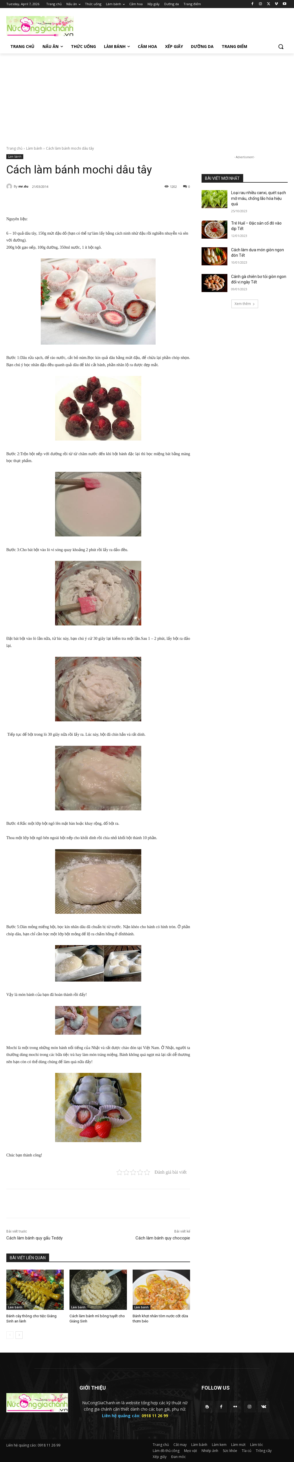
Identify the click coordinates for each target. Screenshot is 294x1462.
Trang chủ (14, 148)
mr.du (23, 186)
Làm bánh (34, 148)
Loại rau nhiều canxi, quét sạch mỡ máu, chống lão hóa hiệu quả (258, 198)
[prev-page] (9, 1335)
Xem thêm (245, 303)
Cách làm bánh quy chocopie (163, 1238)
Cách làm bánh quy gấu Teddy (34, 1238)
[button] (281, 46)
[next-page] (19, 1335)
